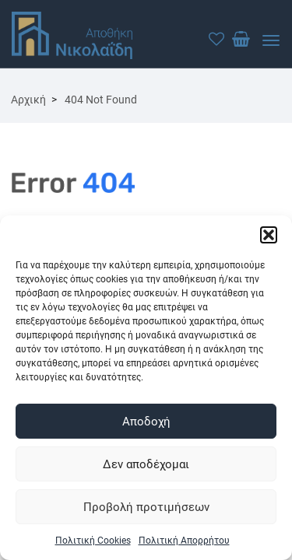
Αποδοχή (146, 422)
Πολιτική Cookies (93, 540)
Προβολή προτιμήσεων (146, 507)
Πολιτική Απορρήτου (184, 540)
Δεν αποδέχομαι (146, 464)
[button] (268, 235)
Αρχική (28, 99)
